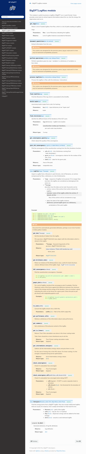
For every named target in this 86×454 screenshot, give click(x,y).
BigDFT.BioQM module (8, 63)
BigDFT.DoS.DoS (51, 256)
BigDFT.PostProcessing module (10, 55)
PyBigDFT (13, 6)
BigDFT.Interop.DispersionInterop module (11, 73)
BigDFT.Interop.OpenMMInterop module (10, 89)
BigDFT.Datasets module (8, 60)
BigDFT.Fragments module (9, 40)
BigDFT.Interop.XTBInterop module (11, 86)
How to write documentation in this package (11, 22)
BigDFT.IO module (7, 45)
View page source (75, 3)
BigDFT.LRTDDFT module (9, 48)
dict (46, 432)
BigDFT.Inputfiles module (9, 25)
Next (78, 441)
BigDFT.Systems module (8, 38)
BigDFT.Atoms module (8, 43)
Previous (34, 441)
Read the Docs (61, 451)
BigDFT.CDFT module (8, 50)
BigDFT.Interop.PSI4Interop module (11, 81)
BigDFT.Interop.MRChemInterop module (10, 77)
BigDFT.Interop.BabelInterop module (12, 68)
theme (47, 451)
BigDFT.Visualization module (9, 58)
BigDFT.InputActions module (10, 28)
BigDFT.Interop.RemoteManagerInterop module (12, 93)
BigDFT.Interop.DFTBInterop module (12, 70)
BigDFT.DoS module (7, 33)
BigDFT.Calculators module (9, 53)
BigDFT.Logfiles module (8, 30)
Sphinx (38, 451)
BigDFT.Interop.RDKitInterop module (12, 83)
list (47, 359)
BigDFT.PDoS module (8, 35)
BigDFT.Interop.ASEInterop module (11, 65)
